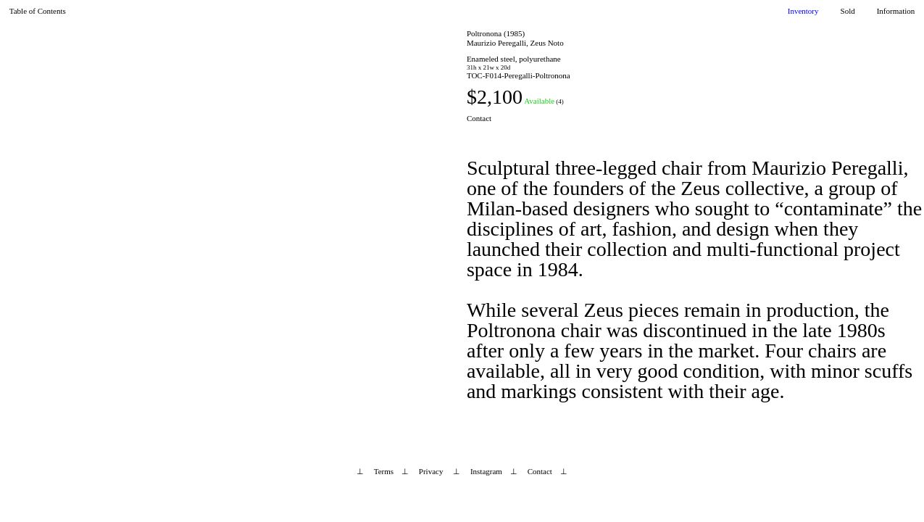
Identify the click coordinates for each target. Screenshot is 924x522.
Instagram (486, 471)
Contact (479, 118)
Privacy (431, 471)
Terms (384, 471)
